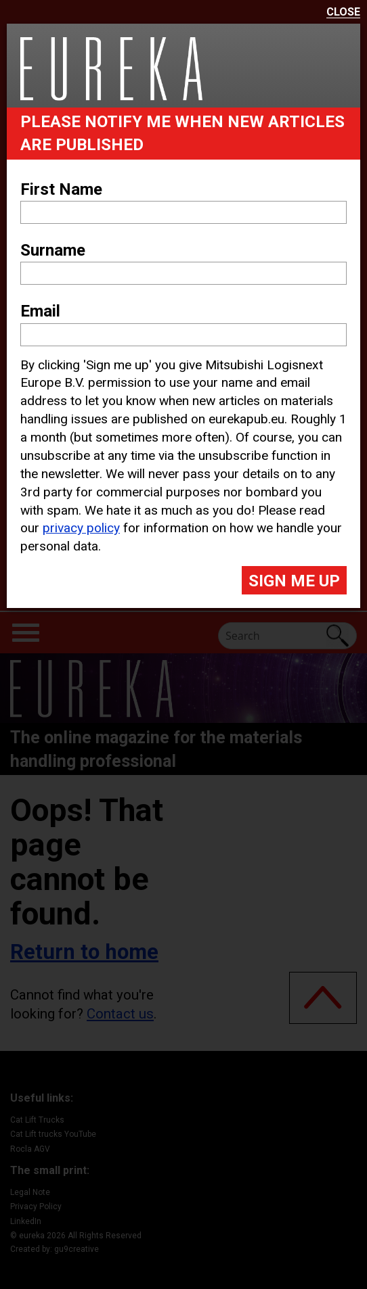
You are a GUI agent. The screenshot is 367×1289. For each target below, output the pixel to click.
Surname (52, 250)
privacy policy (81, 528)
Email (40, 311)
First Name (61, 189)
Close (343, 12)
